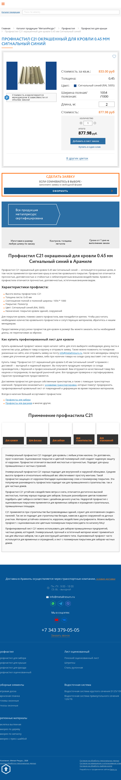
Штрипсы (69, 662)
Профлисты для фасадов (19, 403)
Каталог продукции (11, 12)
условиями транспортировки (61, 384)
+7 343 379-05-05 (60, 630)
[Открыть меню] (4, 3)
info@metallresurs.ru (71, 352)
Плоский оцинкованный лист (81, 657)
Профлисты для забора (18, 399)
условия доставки (105, 578)
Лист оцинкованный (76, 651)
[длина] (107, 104)
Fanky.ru (113, 769)
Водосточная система (77, 685)
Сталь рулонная (73, 667)
